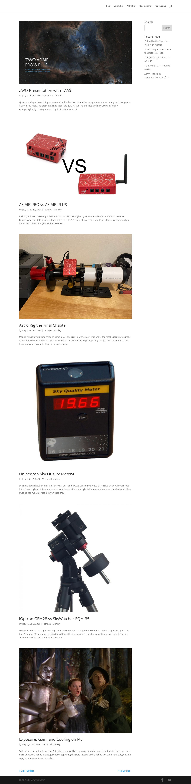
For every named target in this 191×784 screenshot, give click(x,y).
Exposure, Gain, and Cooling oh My (51, 739)
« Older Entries (26, 770)
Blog (107, 6)
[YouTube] (169, 780)
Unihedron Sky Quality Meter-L (47, 474)
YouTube (118, 6)
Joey (24, 95)
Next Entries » (125, 770)
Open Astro (145, 6)
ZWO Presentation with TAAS (45, 90)
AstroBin (131, 6)
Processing (160, 6)
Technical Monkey (52, 95)
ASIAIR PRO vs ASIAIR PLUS (43, 204)
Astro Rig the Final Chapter (43, 325)
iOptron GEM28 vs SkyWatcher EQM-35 (54, 618)
